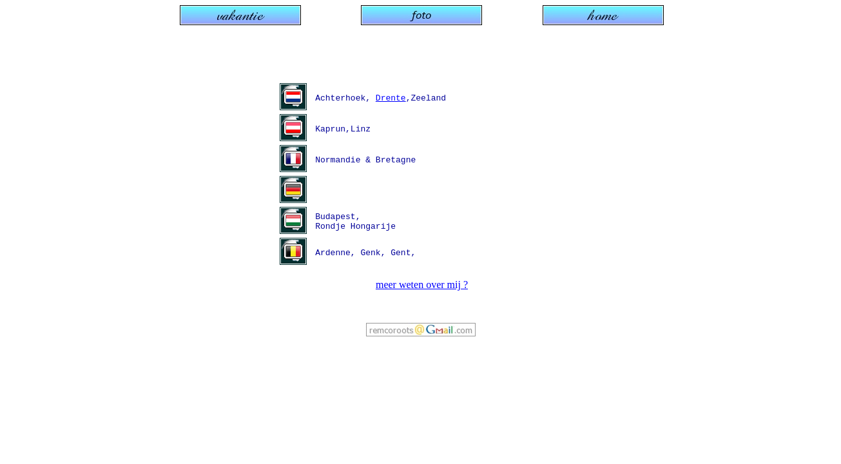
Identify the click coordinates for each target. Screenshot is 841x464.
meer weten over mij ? (422, 284)
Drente (391, 98)
